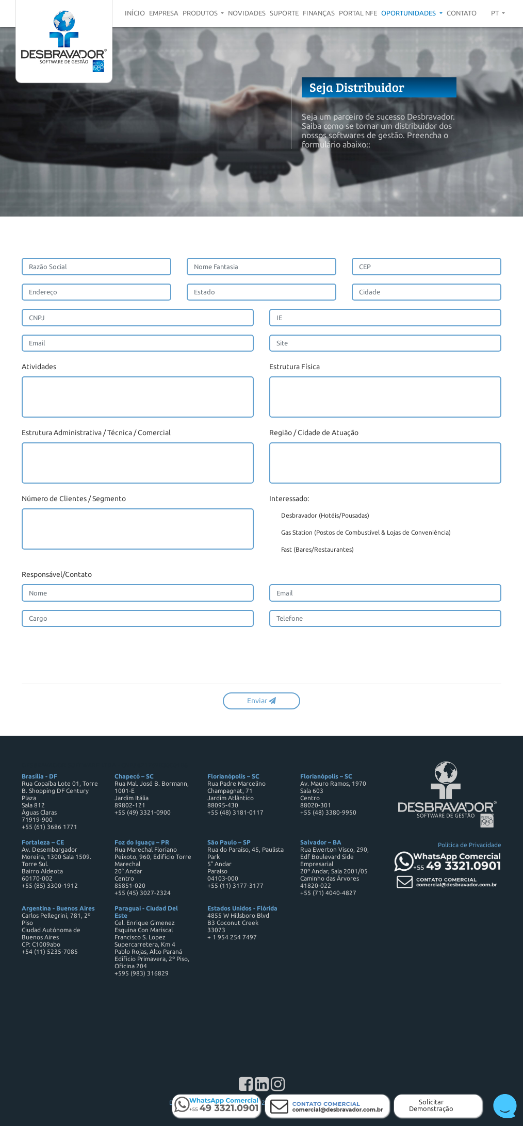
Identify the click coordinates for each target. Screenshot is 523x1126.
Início (135, 12)
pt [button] (495, 12)
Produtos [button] (201, 12)
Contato (462, 12)
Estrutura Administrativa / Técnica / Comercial (96, 432)
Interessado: (289, 498)
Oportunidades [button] (409, 12)
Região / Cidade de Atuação (313, 432)
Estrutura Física (294, 366)
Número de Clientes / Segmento (74, 498)
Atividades (39, 366)
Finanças (319, 12)
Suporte (284, 12)
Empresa (163, 12)
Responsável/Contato (57, 574)
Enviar (261, 701)
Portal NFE (358, 12)
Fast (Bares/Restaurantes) (311, 550)
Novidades (247, 12)
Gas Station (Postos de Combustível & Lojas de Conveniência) (360, 533)
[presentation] (100, 655)
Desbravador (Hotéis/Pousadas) (319, 516)
